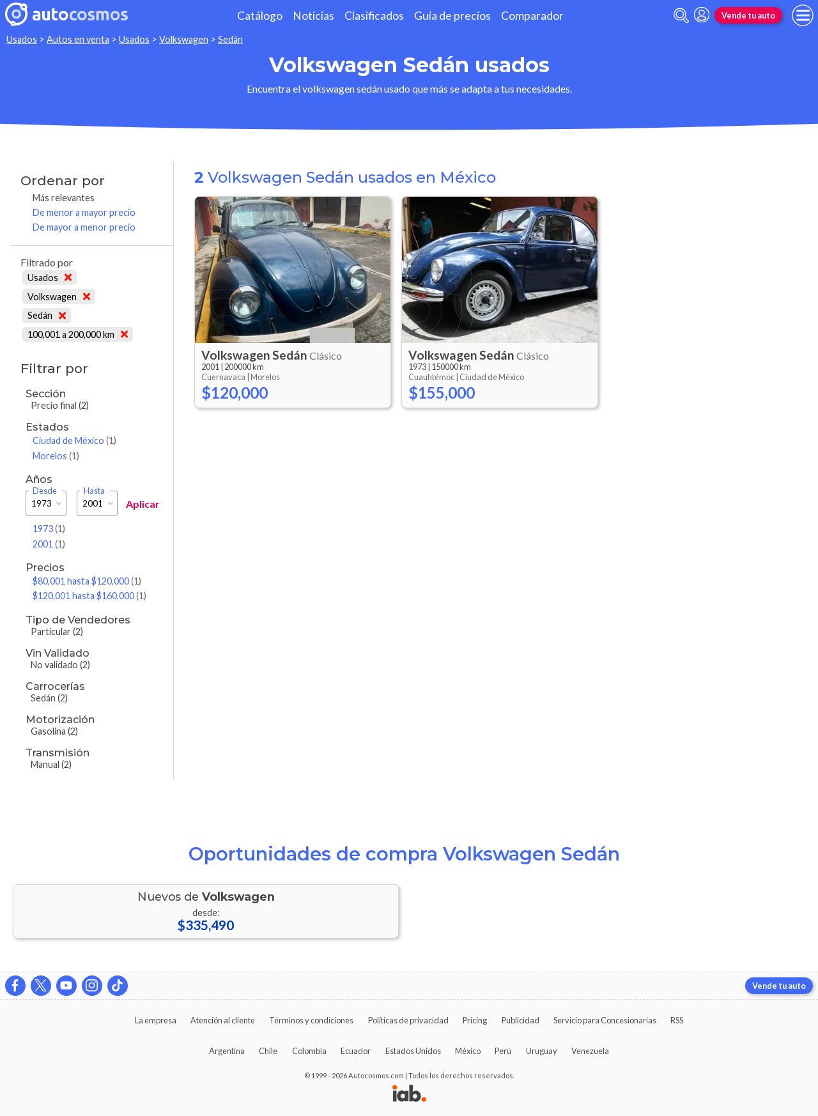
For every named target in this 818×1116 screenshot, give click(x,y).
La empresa (155, 1020)
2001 (49, 544)
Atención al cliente (222, 1020)
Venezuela (590, 1051)
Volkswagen (183, 39)
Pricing (475, 1020)
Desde (45, 491)
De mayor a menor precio (84, 227)
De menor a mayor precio (84, 212)
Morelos (56, 455)
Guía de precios (452, 15)
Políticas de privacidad (408, 1020)
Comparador (532, 15)
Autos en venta (78, 39)
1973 (49, 528)
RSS (676, 1020)
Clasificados (374, 15)
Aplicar (143, 504)
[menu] (803, 15)
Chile (268, 1051)
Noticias (313, 15)
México (468, 1051)
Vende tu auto (748, 15)
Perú (503, 1051)
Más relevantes (64, 197)
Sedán (230, 39)
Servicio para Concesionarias (604, 1020)
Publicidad (520, 1020)
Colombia (309, 1051)
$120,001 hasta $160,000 (89, 595)
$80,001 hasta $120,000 (87, 581)
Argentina (227, 1051)
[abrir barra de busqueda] (681, 15)
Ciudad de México (74, 440)
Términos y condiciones (311, 1020)
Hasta (94, 491)
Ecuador (356, 1051)
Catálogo (259, 15)
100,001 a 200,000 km (77, 334)
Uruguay (541, 1051)
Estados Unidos (413, 1051)
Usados (21, 39)
